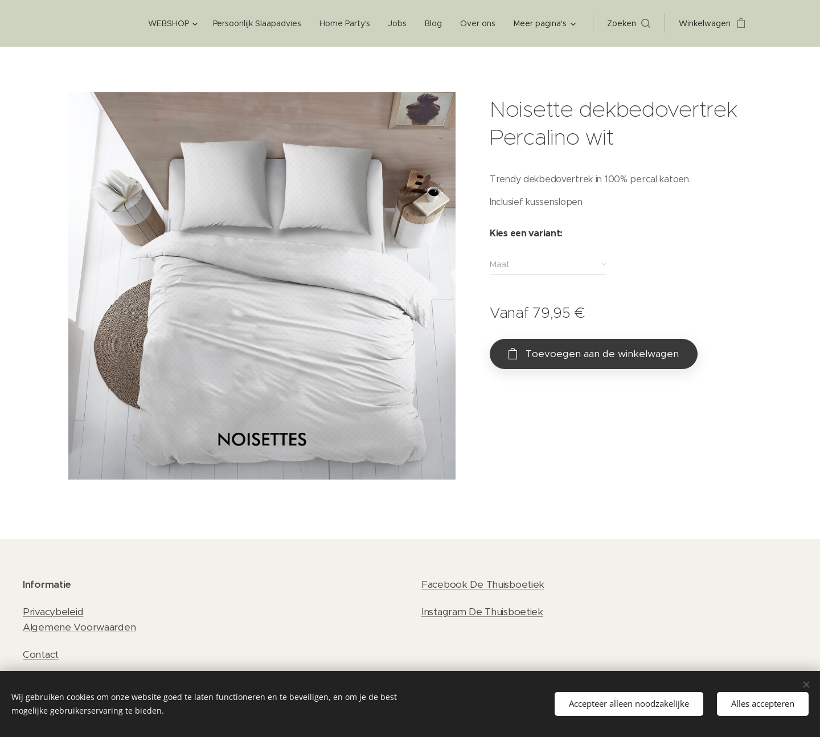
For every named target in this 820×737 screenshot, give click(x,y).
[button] (629, 23)
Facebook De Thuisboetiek (482, 584)
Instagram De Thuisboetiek (482, 611)
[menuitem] (173, 23)
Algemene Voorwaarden (79, 627)
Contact (41, 654)
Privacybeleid (53, 611)
